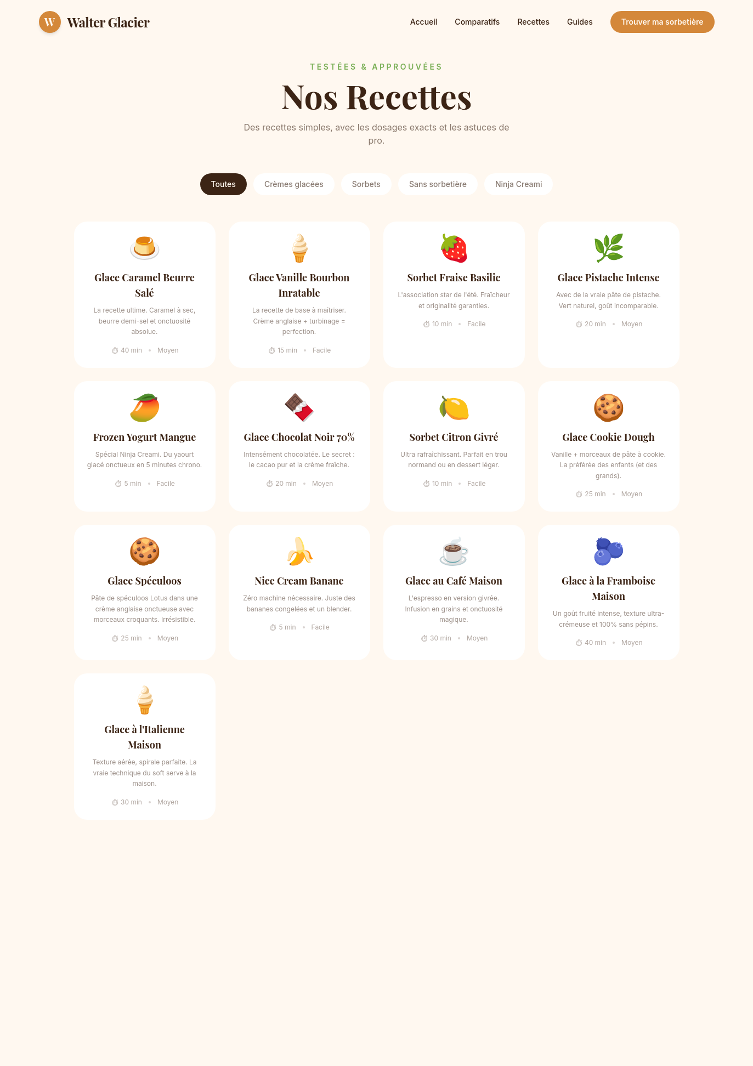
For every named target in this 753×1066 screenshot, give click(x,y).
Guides (580, 21)
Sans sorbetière (438, 184)
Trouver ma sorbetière (662, 21)
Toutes (223, 184)
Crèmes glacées (294, 184)
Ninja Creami (518, 184)
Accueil (424, 21)
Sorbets (366, 184)
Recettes (533, 21)
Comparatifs (477, 21)
